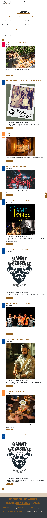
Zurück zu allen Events (12, 18)
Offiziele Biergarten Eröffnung (16, 42)
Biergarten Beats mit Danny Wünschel (18, 249)
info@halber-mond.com (21, 508)
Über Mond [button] (32, 2)
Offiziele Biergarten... (32, 22)
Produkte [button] (37, 2)
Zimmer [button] (25, 2)
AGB (41, 511)
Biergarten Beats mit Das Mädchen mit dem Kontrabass (23, 81)
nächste (9, 40)
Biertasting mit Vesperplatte (15, 391)
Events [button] (28, 2)
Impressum (29, 511)
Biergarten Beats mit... (14, 25)
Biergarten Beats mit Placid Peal (16, 166)
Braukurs (29, 25)
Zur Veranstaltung (9, 75)
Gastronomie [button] (14, 2)
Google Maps (40, 508)
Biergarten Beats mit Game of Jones (17, 200)
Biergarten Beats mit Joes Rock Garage (18, 303)
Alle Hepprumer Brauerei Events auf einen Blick (23, 17)
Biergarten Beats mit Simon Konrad (17, 339)
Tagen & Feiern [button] (19, 2)
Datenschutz (36, 511)
